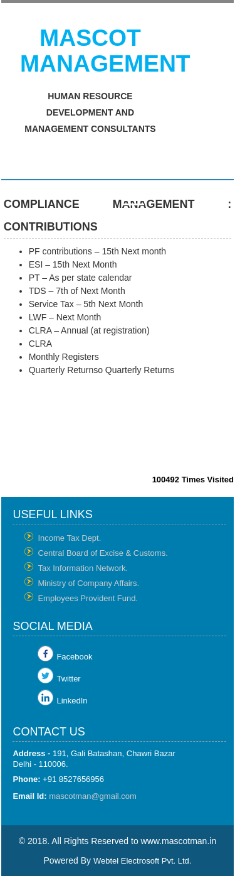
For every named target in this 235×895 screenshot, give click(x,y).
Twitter (68, 678)
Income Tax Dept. (69, 538)
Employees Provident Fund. (88, 598)
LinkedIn (71, 700)
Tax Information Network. (83, 568)
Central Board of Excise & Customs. (102, 553)
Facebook (74, 656)
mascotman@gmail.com (93, 796)
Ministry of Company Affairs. (88, 583)
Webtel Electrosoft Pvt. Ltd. (142, 860)
